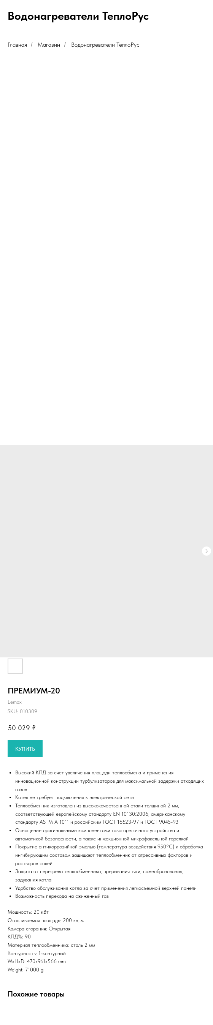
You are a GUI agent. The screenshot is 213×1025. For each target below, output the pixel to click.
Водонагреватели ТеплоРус (105, 44)
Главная (17, 44)
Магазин (49, 44)
